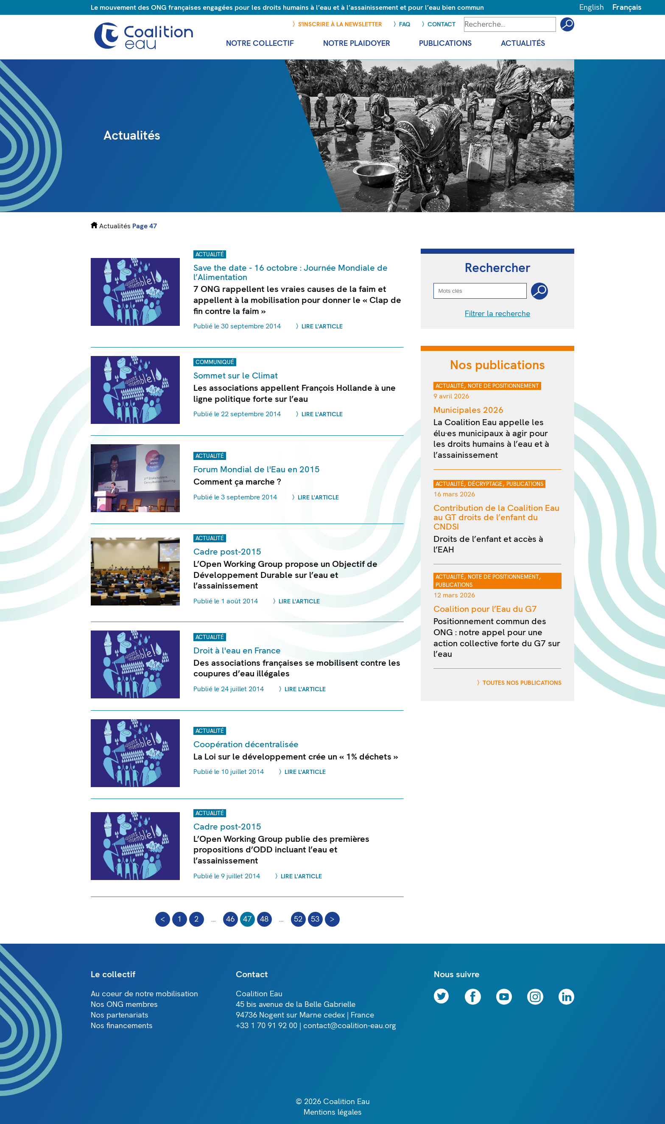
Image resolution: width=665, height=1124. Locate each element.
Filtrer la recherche (497, 313)
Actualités (115, 226)
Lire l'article (322, 326)
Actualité (210, 255)
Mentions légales (333, 1112)
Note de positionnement (503, 386)
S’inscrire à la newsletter (340, 24)
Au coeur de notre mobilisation (144, 993)
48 (264, 919)
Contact (441, 24)
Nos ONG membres (124, 1004)
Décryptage (485, 484)
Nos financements (122, 1025)
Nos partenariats (119, 1015)
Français (627, 7)
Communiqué (215, 362)
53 (315, 919)
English (591, 7)
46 (230, 919)
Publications (524, 484)
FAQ (405, 24)
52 (298, 919)
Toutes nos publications (522, 683)
